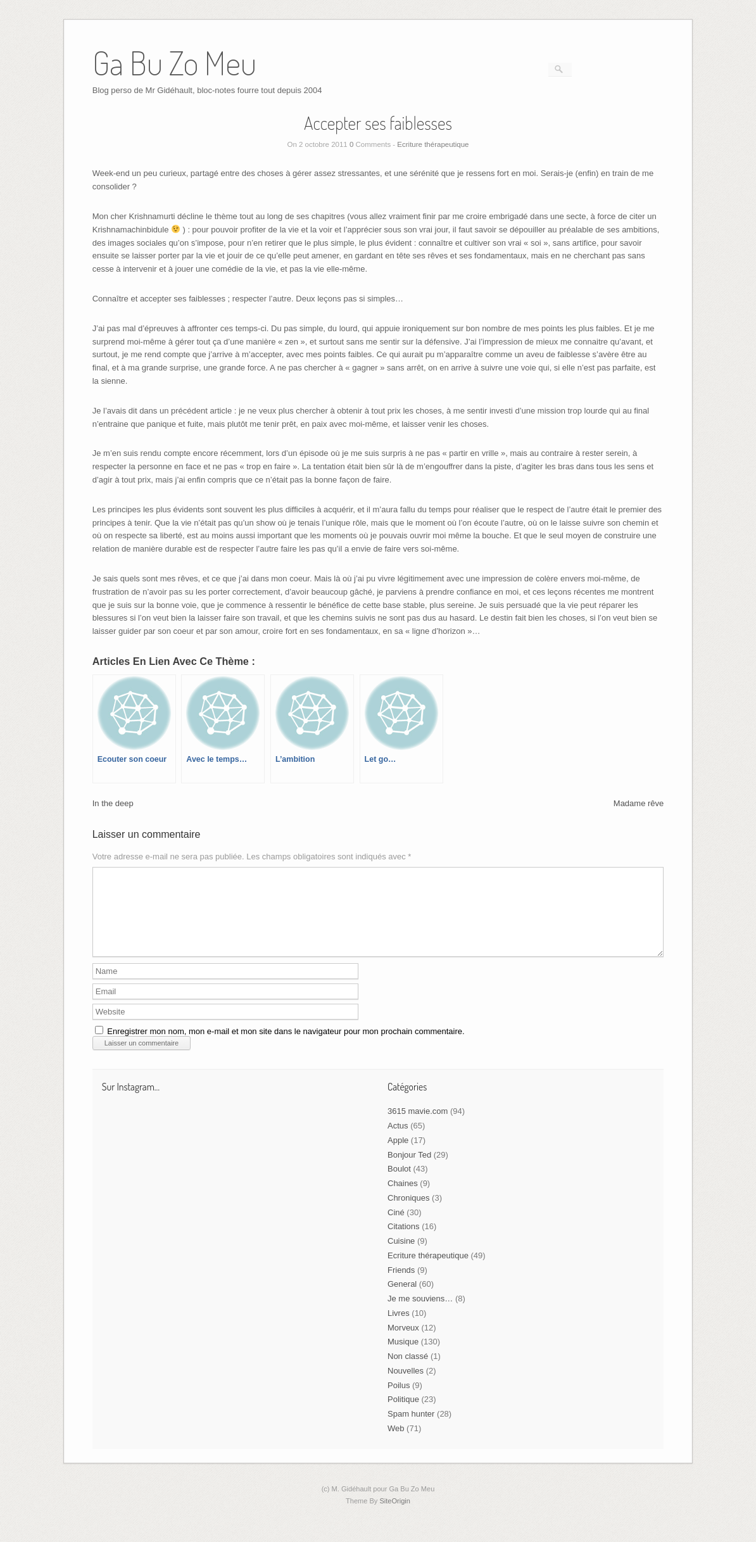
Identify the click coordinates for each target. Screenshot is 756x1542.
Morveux (403, 1343)
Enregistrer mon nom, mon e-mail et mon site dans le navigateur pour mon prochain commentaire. (285, 1046)
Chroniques (408, 1213)
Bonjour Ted (409, 1170)
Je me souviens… (420, 1313)
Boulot (399, 1184)
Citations (403, 1241)
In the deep (113, 803)
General (402, 1299)
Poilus (398, 1400)
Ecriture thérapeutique (433, 144)
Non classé (407, 1371)
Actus (397, 1141)
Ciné (396, 1227)
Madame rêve (639, 803)
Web (396, 1443)
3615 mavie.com (417, 1126)
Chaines (402, 1198)
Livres (398, 1328)
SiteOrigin (394, 1516)
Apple (397, 1155)
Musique (403, 1357)
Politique (403, 1414)
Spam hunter (410, 1429)
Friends (401, 1285)
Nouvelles (405, 1386)
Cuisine (401, 1256)
